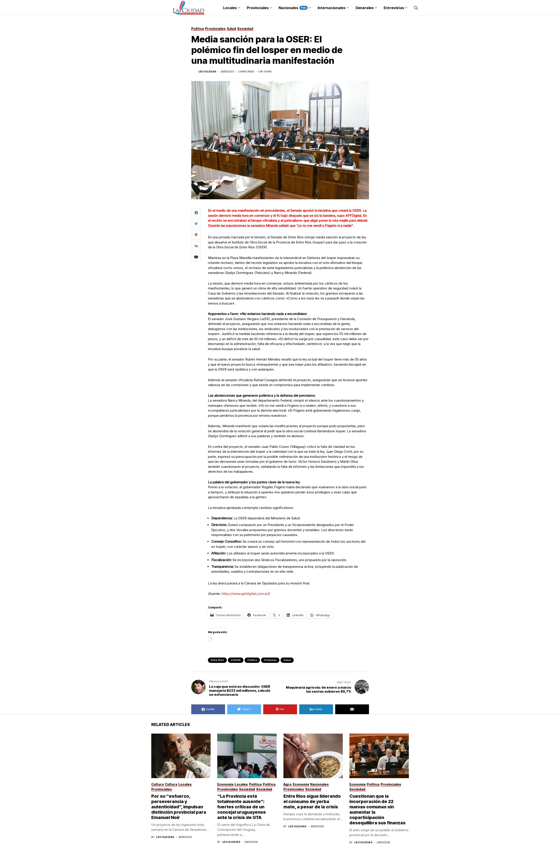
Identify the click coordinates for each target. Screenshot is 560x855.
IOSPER (236, 660)
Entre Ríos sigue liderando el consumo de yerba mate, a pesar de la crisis (312, 801)
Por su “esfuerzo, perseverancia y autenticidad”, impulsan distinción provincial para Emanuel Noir (178, 806)
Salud (287, 660)
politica (252, 660)
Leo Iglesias (208, 71)
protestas (270, 660)
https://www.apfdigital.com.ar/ (244, 594)
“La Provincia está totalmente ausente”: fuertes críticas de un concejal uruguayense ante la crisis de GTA (241, 806)
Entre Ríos (217, 660)
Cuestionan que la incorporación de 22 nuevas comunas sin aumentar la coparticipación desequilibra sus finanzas (377, 809)
